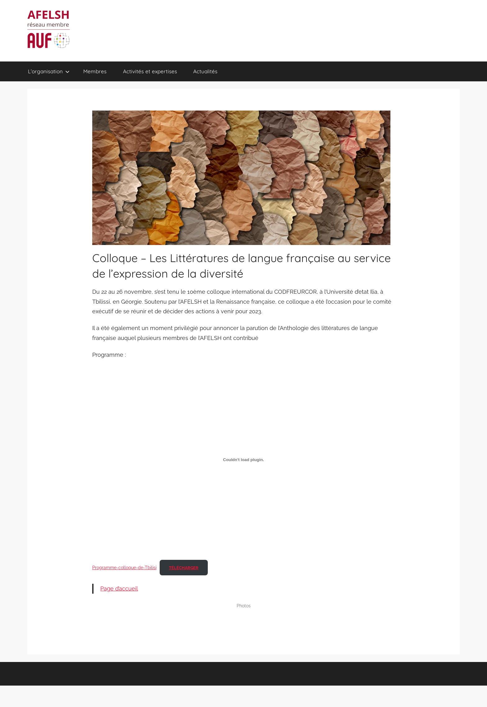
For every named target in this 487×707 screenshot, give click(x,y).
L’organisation (49, 71)
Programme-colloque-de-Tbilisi (124, 567)
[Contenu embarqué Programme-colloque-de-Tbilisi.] (243, 460)
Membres (95, 71)
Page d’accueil (119, 588)
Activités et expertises (150, 71)
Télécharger (183, 567)
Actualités (205, 71)
